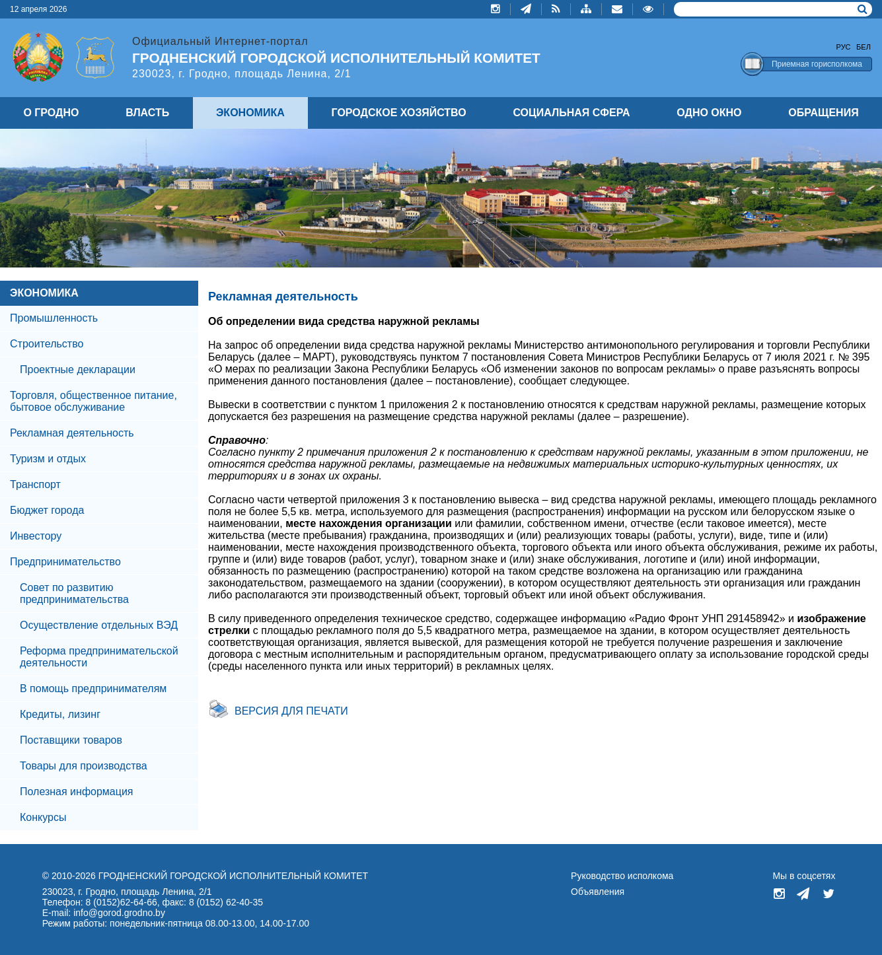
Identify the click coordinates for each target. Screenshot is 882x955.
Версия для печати (291, 711)
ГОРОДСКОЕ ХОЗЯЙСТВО (399, 112)
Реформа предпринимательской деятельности (99, 656)
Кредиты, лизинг (60, 714)
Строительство (46, 343)
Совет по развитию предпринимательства (74, 593)
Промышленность (54, 318)
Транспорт (35, 484)
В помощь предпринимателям (93, 688)
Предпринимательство (65, 561)
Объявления (597, 891)
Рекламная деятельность (72, 433)
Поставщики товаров (71, 740)
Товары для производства (83, 765)
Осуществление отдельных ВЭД (99, 625)
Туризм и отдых (48, 458)
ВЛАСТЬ (147, 112)
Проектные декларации (77, 369)
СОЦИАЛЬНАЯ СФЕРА (571, 112)
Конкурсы (43, 817)
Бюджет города (47, 510)
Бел (863, 47)
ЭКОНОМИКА (44, 293)
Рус (843, 47)
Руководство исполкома (622, 875)
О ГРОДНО (51, 112)
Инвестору (35, 536)
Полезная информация (76, 791)
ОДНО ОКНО (709, 112)
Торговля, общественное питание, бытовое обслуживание (93, 401)
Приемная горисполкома (817, 64)
